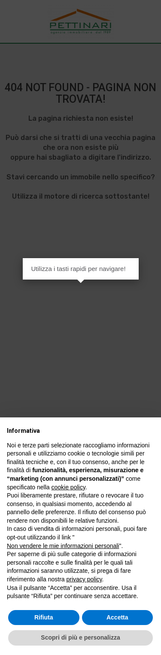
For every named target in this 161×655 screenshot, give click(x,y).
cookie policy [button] (68, 487)
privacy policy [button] (84, 579)
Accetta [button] (117, 617)
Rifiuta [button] (43, 617)
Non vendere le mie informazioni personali (63, 545)
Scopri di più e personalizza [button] (80, 637)
